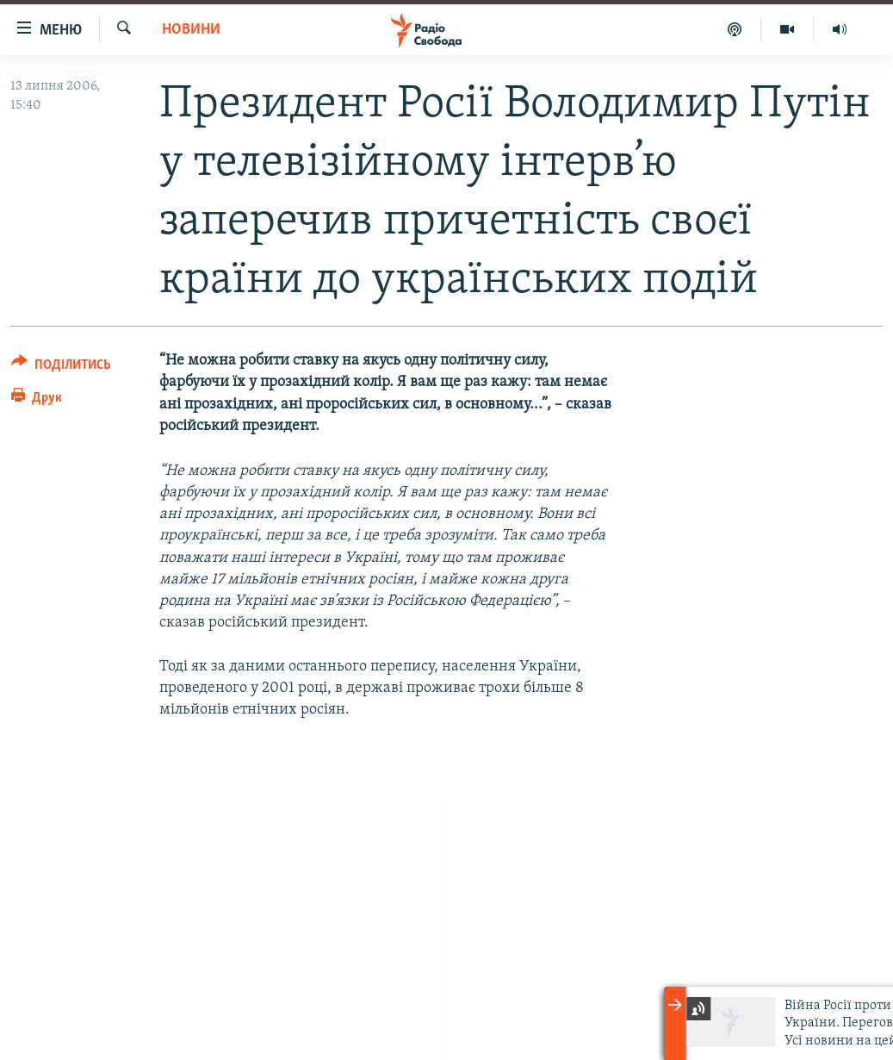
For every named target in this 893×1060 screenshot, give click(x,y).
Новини (191, 30)
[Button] (61, 367)
